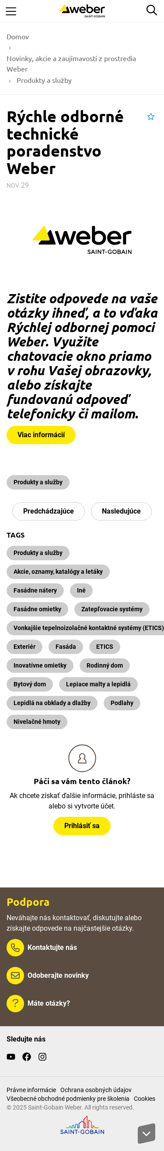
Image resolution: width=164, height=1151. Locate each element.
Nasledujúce (121, 511)
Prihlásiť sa (82, 826)
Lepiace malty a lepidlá (98, 684)
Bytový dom (30, 684)
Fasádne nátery (35, 590)
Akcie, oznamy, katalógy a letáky (58, 571)
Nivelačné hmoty (37, 721)
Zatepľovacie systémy (112, 609)
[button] (150, 117)
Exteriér (24, 646)
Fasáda (66, 646)
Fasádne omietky (37, 609)
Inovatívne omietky (40, 665)
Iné (81, 590)
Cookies (144, 1098)
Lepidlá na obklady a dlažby (52, 702)
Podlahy (122, 702)
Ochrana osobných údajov (96, 1089)
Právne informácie (31, 1089)
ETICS (104, 646)
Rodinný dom (105, 665)
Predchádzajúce (48, 511)
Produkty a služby (38, 482)
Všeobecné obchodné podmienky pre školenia (68, 1098)
